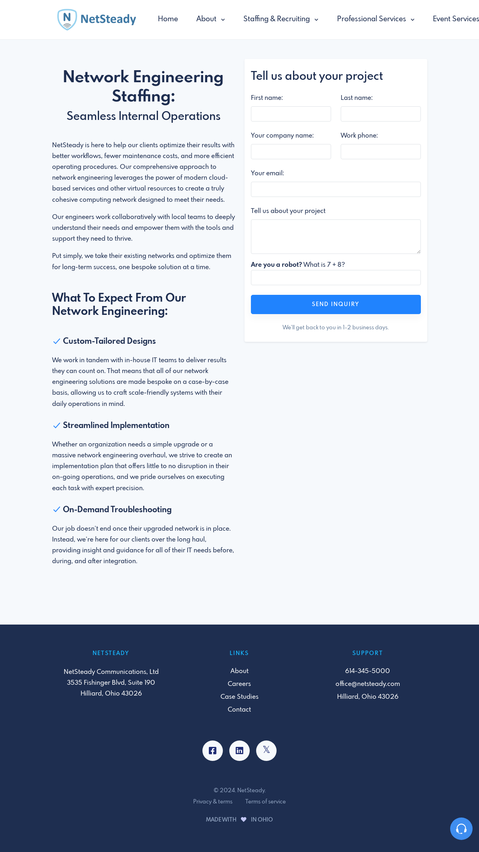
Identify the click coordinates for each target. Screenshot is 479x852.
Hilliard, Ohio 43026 (367, 697)
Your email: (267, 173)
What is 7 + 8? (298, 265)
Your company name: (282, 135)
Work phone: (359, 135)
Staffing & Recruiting (277, 19)
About (207, 19)
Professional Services (372, 19)
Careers (239, 684)
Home (168, 19)
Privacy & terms (212, 802)
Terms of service (265, 802)
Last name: (357, 98)
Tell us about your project (288, 211)
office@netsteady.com (368, 684)
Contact (239, 709)
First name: (267, 98)
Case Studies (239, 697)
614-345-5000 (367, 671)
